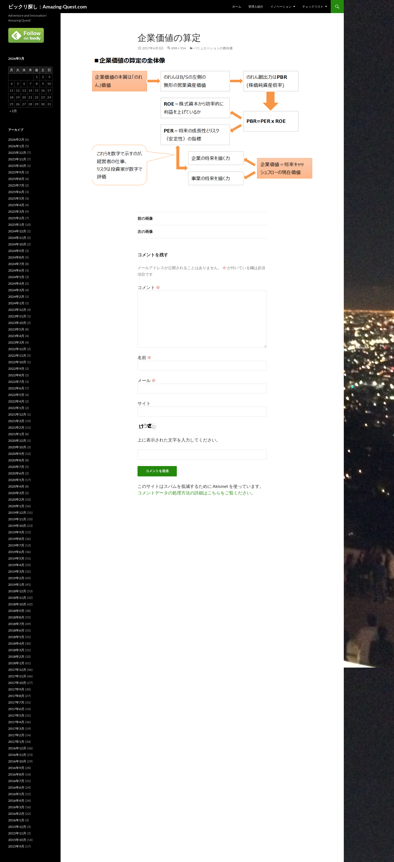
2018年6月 (16, 630)
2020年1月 (16, 506)
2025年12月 (17, 153)
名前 (144, 357)
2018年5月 (16, 637)
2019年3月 (16, 571)
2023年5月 (16, 329)
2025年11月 (17, 159)
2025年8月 (16, 179)
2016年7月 (16, 781)
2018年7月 (16, 624)
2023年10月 (17, 323)
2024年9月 (16, 251)
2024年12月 (17, 231)
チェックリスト (312, 6)
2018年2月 (16, 656)
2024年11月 (17, 238)
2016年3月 (16, 807)
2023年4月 (16, 336)
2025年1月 (16, 225)
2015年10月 (17, 840)
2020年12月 (17, 440)
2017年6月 (16, 709)
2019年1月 (16, 584)
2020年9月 (16, 454)
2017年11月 (17, 676)
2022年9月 (16, 369)
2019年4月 (16, 565)
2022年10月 (17, 362)
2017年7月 (16, 702)
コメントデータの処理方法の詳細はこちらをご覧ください (194, 492)
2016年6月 (16, 787)
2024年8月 (16, 257)
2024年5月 (16, 277)
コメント (149, 287)
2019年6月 (16, 552)
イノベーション (280, 6)
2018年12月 (17, 591)
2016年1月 (16, 820)
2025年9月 (16, 172)
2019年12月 (17, 512)
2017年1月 (16, 742)
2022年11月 (17, 355)
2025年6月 (16, 192)
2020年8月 (16, 460)
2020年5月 (16, 480)
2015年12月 (17, 827)
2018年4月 (16, 643)
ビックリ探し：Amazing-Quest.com (47, 7)
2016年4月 (16, 800)
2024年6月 (16, 270)
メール (147, 380)
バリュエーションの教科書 (213, 48)
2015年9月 (16, 846)
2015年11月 (17, 833)
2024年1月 (16, 303)
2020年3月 (16, 493)
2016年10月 (17, 761)
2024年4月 (16, 283)
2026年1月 (16, 146)
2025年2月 (16, 218)
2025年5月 (16, 198)
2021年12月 (17, 414)
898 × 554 (178, 48)
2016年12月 (17, 748)
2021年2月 (16, 427)
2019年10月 (17, 526)
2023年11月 (17, 316)
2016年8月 (16, 774)
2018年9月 (16, 611)
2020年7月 (16, 467)
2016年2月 (16, 814)
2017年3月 (16, 728)
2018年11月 (17, 598)
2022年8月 (16, 375)
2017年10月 (17, 683)
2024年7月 (16, 264)
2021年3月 (16, 421)
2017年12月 (17, 670)
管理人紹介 (255, 6)
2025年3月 (16, 211)
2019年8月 (16, 539)
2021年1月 (16, 434)
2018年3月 (16, 650)
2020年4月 (16, 486)
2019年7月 (16, 545)
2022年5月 (16, 395)
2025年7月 (16, 185)
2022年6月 (16, 388)
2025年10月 (17, 166)
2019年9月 (16, 532)
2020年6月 (16, 473)
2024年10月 (17, 244)
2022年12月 (17, 349)
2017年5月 (16, 715)
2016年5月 (16, 794)
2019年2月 (16, 578)
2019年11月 (17, 519)
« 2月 (13, 111)
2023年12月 (17, 310)
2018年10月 (17, 604)
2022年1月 (16, 408)
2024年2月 (16, 297)
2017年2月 (16, 735)
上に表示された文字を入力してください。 (179, 439)
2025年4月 (16, 205)
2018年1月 (16, 663)
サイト (144, 403)
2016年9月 (16, 768)
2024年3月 (16, 290)
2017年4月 (16, 722)
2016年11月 (17, 755)
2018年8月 (16, 617)
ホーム (236, 6)
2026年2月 (16, 139)
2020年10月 (17, 447)
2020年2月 (16, 499)
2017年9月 (16, 689)
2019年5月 (16, 558)
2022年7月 (16, 382)
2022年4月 (16, 401)
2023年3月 (16, 342)
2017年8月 (16, 696)
